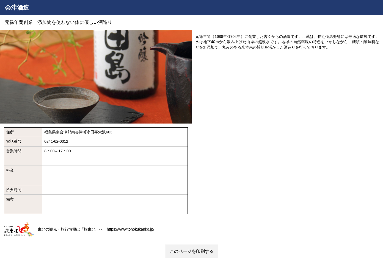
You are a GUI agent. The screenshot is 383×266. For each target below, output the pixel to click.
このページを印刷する (192, 251)
